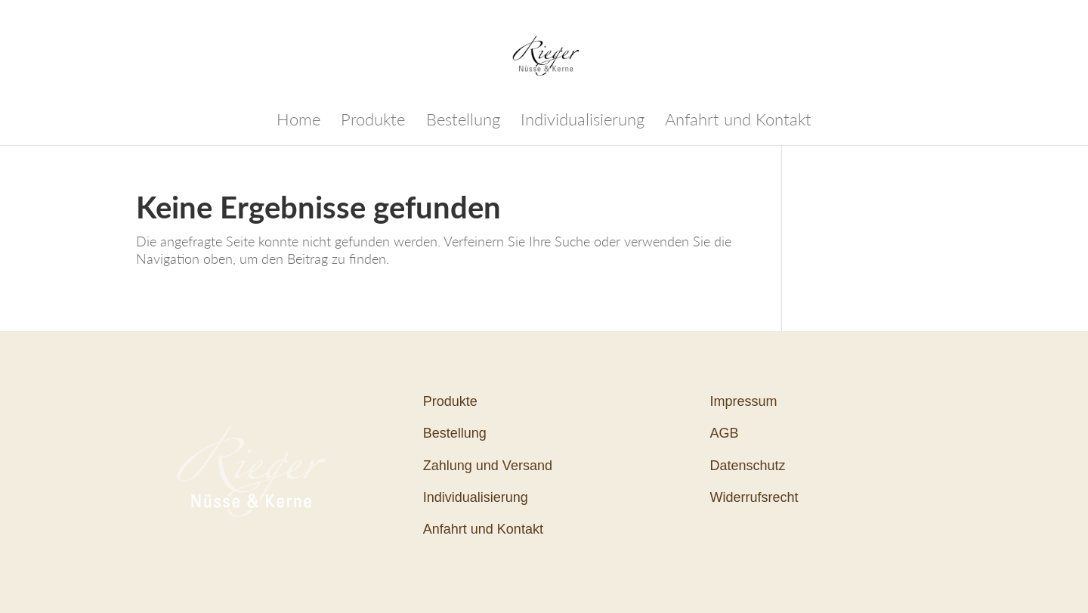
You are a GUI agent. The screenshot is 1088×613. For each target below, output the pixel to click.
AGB (724, 433)
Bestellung (463, 121)
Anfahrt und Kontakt (738, 121)
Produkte (373, 121)
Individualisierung (582, 121)
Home (298, 121)
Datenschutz (748, 465)
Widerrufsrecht (754, 497)
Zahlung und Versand (487, 465)
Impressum (743, 401)
